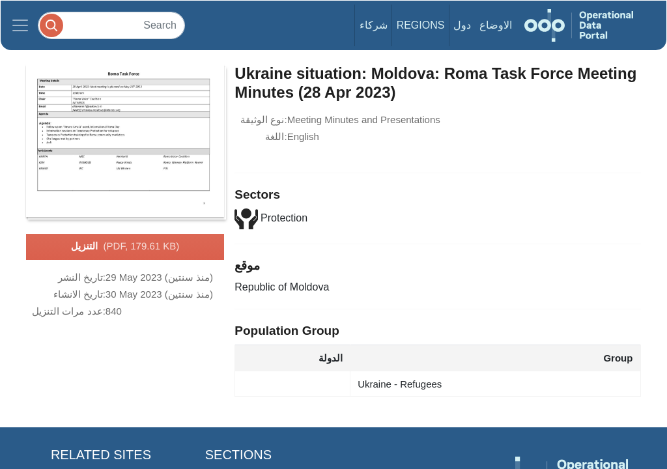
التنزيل (125, 247)
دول (462, 25)
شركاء (374, 25)
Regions (421, 25)
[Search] (111, 25)
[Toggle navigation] (20, 25)
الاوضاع (495, 25)
